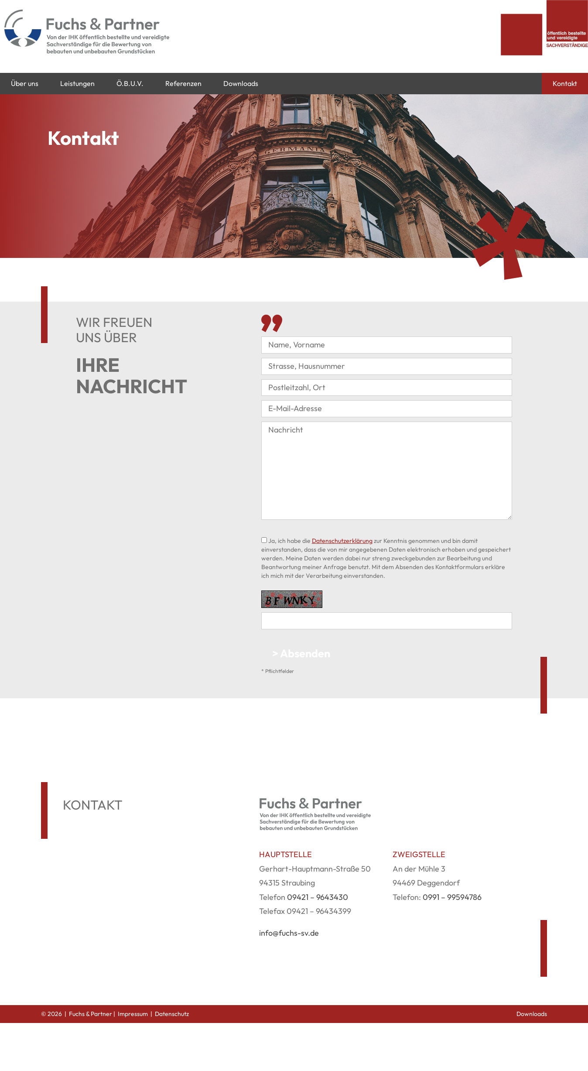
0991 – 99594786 (452, 897)
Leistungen (77, 83)
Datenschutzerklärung (342, 541)
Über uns (24, 83)
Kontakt (565, 83)
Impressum (133, 1014)
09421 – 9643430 (317, 897)
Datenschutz (172, 1014)
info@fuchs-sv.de (289, 933)
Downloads (240, 83)
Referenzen (183, 83)
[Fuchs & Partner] (111, 36)
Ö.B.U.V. (130, 83)
